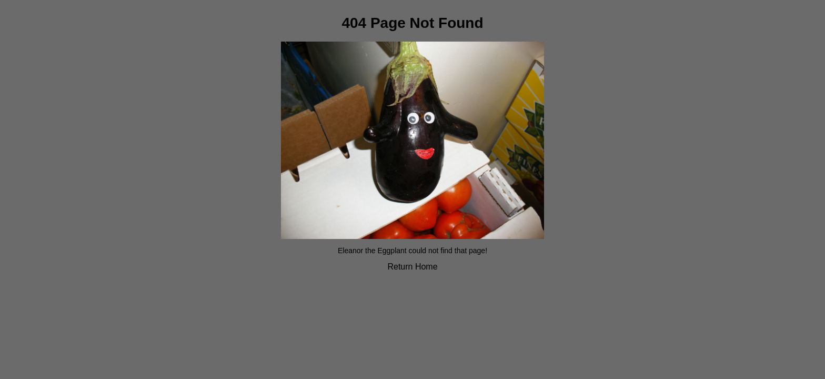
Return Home (412, 266)
